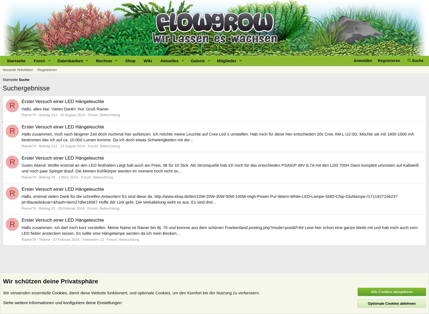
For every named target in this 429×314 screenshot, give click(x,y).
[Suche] (415, 61)
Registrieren (47, 70)
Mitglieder (226, 60)
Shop (130, 60)
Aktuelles (169, 60)
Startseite (16, 60)
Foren (39, 60)
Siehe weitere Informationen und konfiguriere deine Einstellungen (62, 302)
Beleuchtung (110, 115)
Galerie (198, 60)
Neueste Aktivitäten (18, 70)
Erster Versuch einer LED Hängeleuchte (63, 101)
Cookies (59, 292)
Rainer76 (29, 115)
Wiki (148, 60)
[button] (49, 61)
